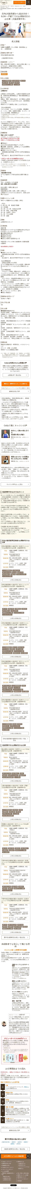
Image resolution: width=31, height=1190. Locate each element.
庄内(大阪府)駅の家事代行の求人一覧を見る (14, 739)
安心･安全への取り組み (23, 1173)
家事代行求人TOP (14, 391)
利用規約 (20, 1180)
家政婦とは (20, 1168)
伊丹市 (19, 1143)
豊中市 (7, 7)
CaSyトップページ (6, 1161)
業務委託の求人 (6, 1165)
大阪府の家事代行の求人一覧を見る (14, 1149)
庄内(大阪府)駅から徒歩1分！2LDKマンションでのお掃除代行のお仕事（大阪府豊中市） (15, 700)
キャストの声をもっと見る (14, 484)
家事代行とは (21, 1161)
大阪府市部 (2, 7)
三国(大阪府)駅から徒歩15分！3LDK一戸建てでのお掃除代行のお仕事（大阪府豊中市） (14, 786)
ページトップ (28, 1156)
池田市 (14, 1142)
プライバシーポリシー (23, 1179)
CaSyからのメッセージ (8, 1167)
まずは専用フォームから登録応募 (14, 1156)
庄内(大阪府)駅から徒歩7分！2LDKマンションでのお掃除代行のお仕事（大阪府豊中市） (15, 547)
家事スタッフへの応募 (23, 1175)
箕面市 (26, 1142)
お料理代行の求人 (7, 1179)
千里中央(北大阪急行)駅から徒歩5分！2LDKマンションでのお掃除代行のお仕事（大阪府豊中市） (15, 900)
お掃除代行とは (21, 1163)
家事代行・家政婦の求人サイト (6, 2)
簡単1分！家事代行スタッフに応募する (15, 383)
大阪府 (24, 6)
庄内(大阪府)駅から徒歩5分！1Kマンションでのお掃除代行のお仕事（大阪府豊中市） (15, 662)
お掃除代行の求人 (7, 1178)
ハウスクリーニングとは (23, 1166)
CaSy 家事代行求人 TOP (4, 6)
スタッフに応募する (19, 2)
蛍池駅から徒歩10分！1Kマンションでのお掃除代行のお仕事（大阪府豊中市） (14, 825)
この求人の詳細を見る (15, 580)
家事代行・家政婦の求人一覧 (16, 6)
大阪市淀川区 (6, 1142)
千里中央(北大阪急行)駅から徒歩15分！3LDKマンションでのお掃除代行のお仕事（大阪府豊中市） (15, 862)
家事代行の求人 (6, 1176)
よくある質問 (5, 1171)
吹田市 (20, 1142)
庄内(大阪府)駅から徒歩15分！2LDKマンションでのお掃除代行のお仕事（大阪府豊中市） (14, 623)
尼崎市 (12, 1143)
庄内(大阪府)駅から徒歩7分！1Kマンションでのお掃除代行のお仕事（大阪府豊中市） (15, 585)
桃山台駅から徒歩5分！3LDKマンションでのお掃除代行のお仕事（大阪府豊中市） (15, 750)
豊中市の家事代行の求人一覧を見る (14, 937)
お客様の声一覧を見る (14, 375)
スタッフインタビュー (7, 1169)
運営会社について (22, 1177)
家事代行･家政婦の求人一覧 (8, 1174)
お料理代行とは (21, 1165)
